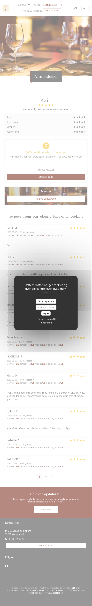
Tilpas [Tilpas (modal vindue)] (46, 313)
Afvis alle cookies (45, 307)
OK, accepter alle (46, 301)
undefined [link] (46, 322)
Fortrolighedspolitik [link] (47, 318)
